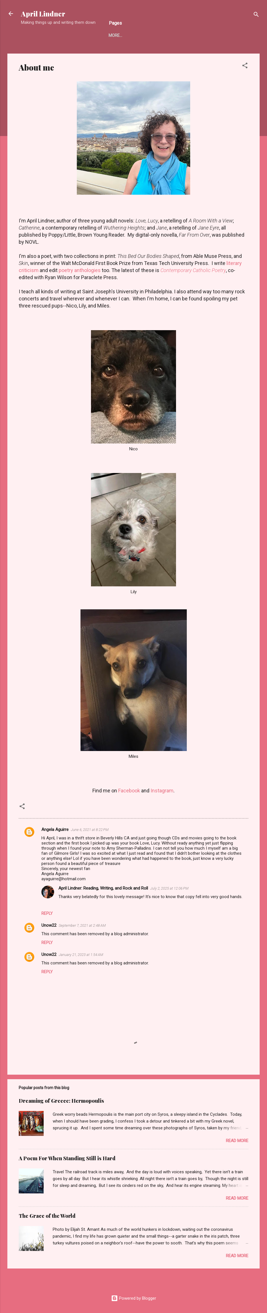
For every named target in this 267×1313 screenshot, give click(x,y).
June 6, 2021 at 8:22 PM (90, 830)
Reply (47, 913)
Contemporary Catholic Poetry (193, 270)
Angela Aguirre (55, 829)
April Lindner (43, 13)
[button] (244, 66)
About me (119, 35)
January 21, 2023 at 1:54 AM (81, 955)
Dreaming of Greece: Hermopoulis (61, 1100)
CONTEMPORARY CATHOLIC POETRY (174, 35)
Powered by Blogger (133, 1298)
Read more (237, 1140)
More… (226, 35)
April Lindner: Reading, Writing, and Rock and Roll (103, 888)
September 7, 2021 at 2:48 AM (82, 925)
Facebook (129, 791)
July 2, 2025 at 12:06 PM (169, 888)
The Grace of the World (47, 1215)
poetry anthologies (80, 270)
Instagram (162, 791)
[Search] (256, 15)
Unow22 (48, 925)
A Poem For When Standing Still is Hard (67, 1158)
